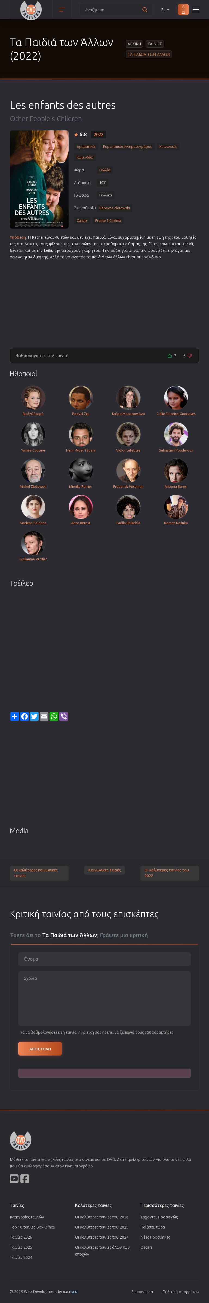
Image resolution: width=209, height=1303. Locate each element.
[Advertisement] (104, 302)
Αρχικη (134, 43)
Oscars (146, 1247)
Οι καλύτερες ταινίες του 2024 (101, 1237)
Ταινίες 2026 (21, 1237)
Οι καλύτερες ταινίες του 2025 (101, 1227)
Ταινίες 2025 (21, 1247)
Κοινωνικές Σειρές (104, 870)
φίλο (53, 243)
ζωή (160, 237)
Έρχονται (159, 1217)
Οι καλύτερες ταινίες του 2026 (101, 1217)
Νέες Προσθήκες (155, 1237)
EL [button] (165, 9)
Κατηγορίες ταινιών (27, 1217)
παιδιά (99, 237)
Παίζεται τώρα (152, 1227)
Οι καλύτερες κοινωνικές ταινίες (36, 873)
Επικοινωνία (142, 1291)
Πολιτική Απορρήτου (180, 1291)
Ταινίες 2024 (21, 1257)
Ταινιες (154, 43)
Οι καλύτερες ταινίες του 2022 (167, 873)
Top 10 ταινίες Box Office (32, 1227)
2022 (98, 135)
